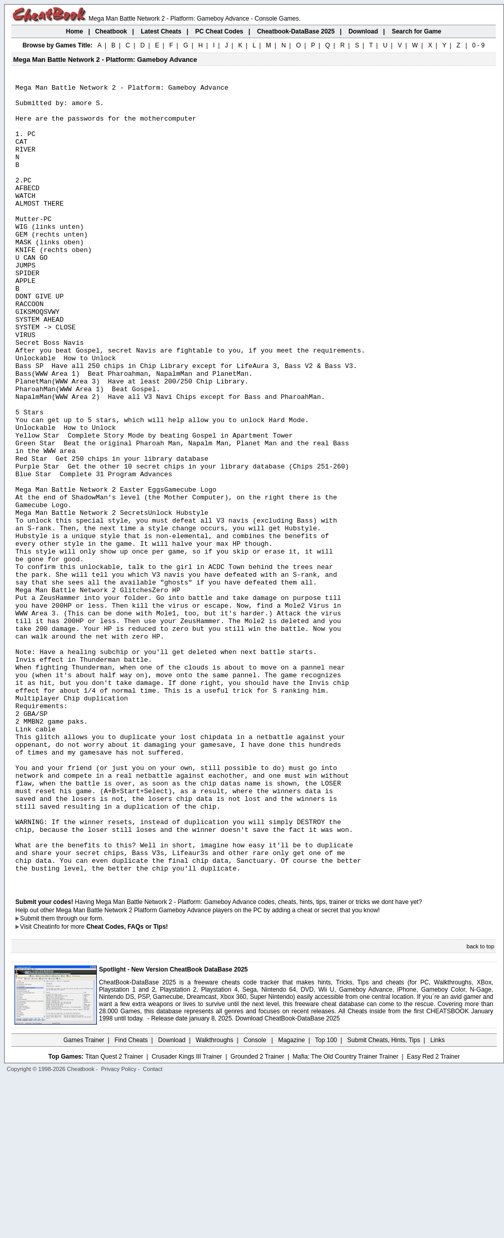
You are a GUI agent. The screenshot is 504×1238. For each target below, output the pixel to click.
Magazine (291, 1199)
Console (256, 1199)
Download (172, 1199)
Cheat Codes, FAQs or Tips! (126, 1086)
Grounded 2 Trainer (257, 1215)
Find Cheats (131, 1199)
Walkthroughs (214, 1199)
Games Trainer (83, 1199)
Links (437, 1199)
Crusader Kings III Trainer (187, 1215)
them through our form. (72, 1077)
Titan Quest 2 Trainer (114, 1215)
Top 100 (326, 1199)
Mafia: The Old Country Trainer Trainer (345, 1215)
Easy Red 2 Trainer (433, 1215)
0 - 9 (478, 45)
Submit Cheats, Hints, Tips (383, 1199)
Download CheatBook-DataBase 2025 (288, 1177)
